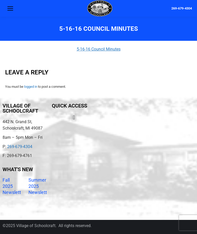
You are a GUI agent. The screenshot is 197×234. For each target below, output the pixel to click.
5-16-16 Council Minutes (99, 49)
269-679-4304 (181, 8)
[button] (73, 117)
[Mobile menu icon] (10, 8)
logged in (30, 87)
